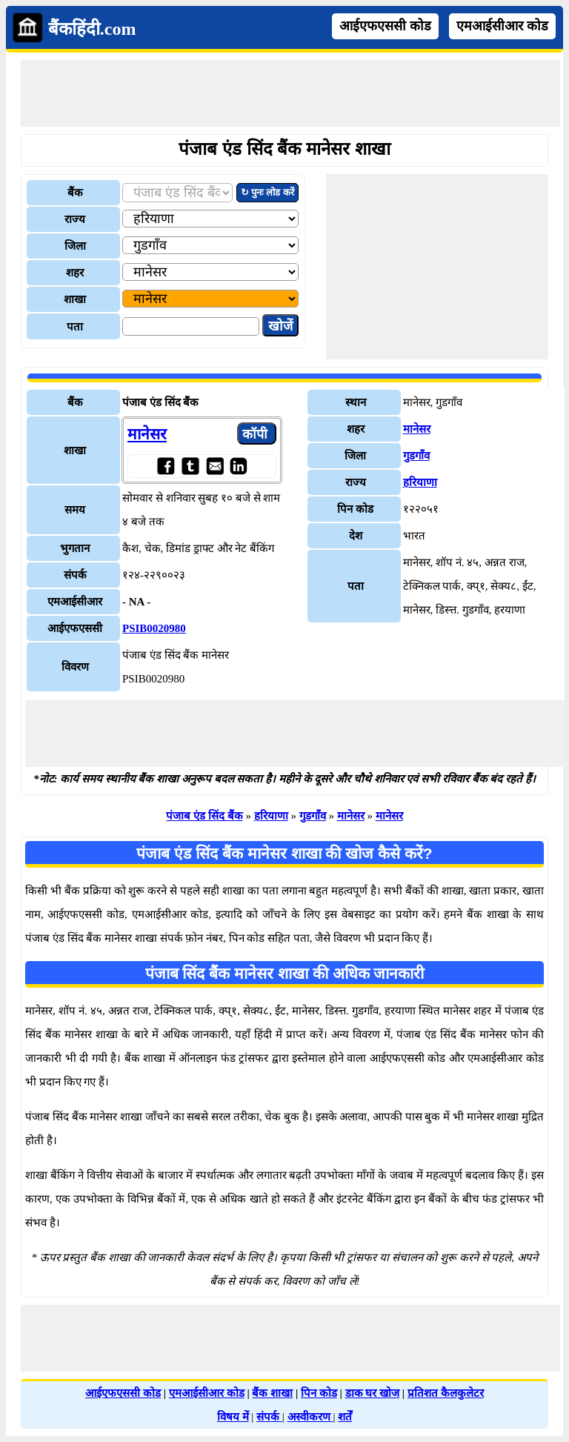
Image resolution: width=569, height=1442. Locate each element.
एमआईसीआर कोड (502, 26)
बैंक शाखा (272, 1393)
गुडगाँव (416, 456)
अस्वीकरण (310, 1417)
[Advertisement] (290, 93)
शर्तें (345, 1417)
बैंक (75, 193)
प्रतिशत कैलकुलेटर (445, 1393)
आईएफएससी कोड (385, 26)
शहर (75, 273)
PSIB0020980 (154, 628)
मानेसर (147, 434)
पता (75, 327)
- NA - (136, 602)
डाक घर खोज (372, 1393)
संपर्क (269, 1417)
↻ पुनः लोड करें (267, 192)
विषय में (233, 1417)
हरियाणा (420, 482)
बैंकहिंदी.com (92, 29)
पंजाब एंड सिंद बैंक (204, 816)
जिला (75, 246)
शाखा (75, 299)
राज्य (74, 219)
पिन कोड (319, 1393)
